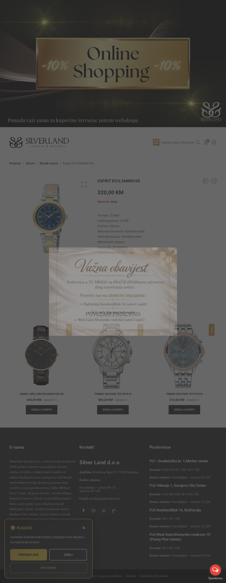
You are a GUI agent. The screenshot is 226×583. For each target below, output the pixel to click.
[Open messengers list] (215, 569)
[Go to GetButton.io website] (215, 578)
